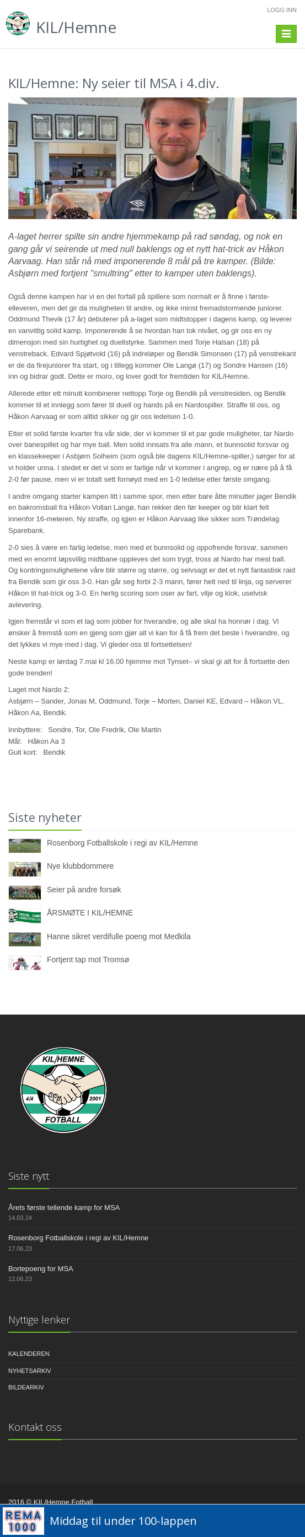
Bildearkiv (26, 1387)
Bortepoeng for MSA (40, 1269)
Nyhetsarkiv (29, 1370)
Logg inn (282, 10)
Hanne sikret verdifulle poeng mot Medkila (119, 936)
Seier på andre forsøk (84, 889)
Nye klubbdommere (80, 866)
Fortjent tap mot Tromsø (88, 959)
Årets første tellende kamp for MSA (64, 1207)
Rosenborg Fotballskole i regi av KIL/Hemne (122, 842)
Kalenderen (29, 1353)
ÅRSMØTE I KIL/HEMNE (90, 912)
